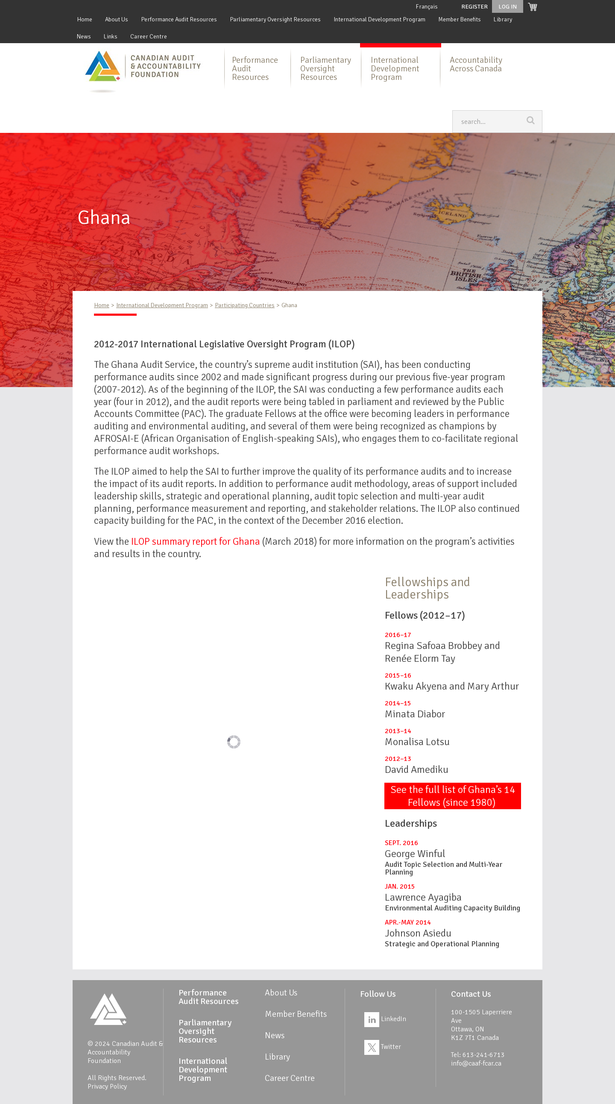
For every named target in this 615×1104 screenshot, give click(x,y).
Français (427, 6)
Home (84, 19)
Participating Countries (245, 305)
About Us (116, 19)
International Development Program (379, 19)
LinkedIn (385, 1019)
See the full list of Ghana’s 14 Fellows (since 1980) (452, 796)
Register (474, 6)
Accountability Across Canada (476, 64)
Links (110, 36)
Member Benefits (459, 19)
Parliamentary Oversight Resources (275, 19)
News (84, 36)
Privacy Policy (107, 1086)
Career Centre (148, 36)
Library (503, 19)
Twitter (382, 1046)
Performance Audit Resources (179, 19)
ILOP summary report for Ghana (195, 541)
